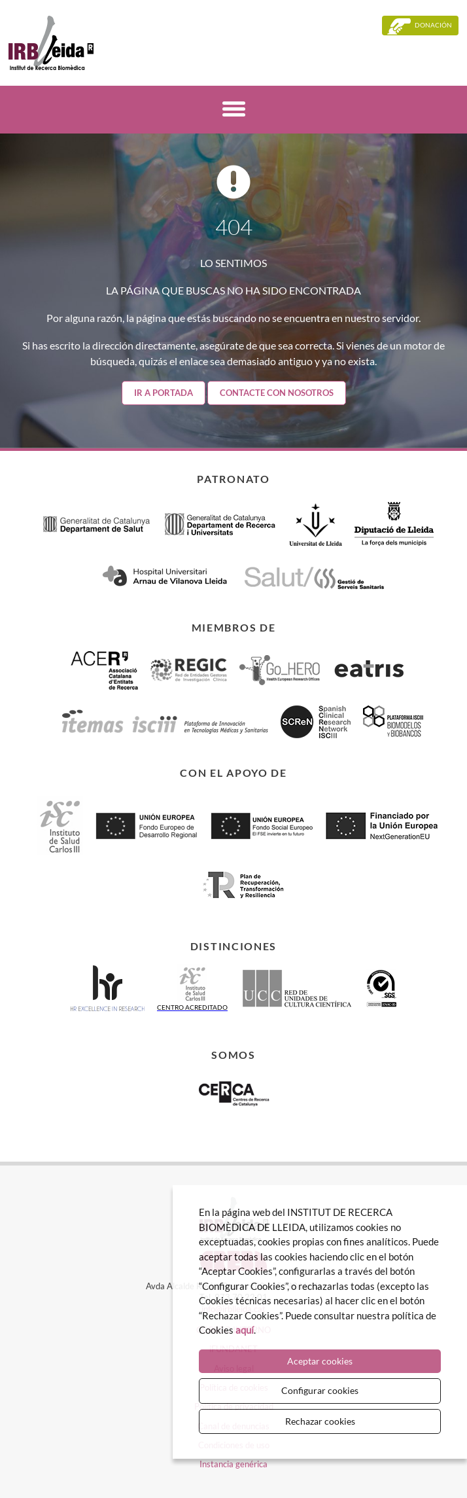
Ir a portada (163, 392)
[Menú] (233, 110)
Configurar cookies (319, 1390)
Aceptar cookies (320, 1360)
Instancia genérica (233, 1464)
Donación (433, 25)
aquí (244, 1330)
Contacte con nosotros (277, 392)
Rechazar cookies (320, 1421)
